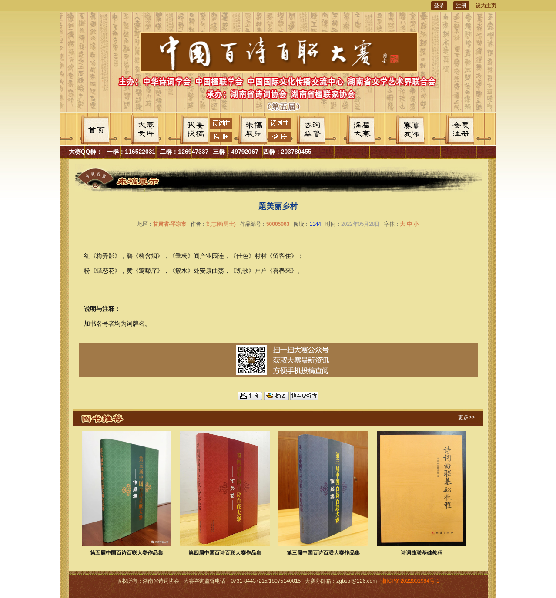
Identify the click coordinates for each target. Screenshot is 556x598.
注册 (461, 6)
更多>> (466, 417)
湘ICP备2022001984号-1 (410, 581)
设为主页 (486, 6)
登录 (439, 6)
